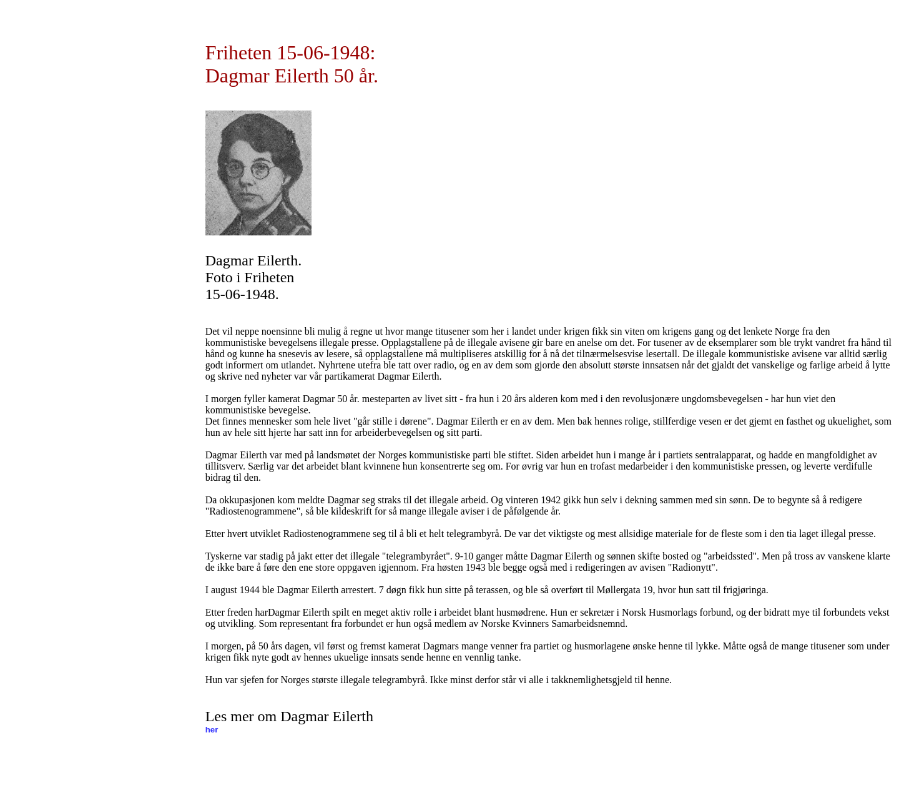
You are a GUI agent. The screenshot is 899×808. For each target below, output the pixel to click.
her (212, 729)
